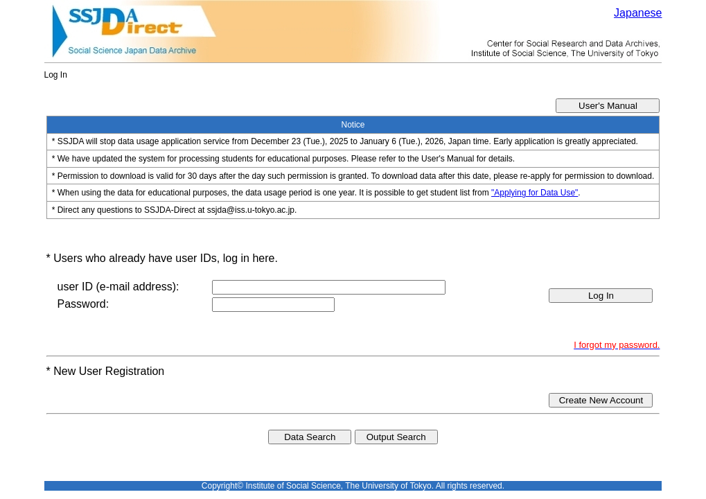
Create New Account (601, 400)
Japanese (638, 13)
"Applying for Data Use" (534, 193)
